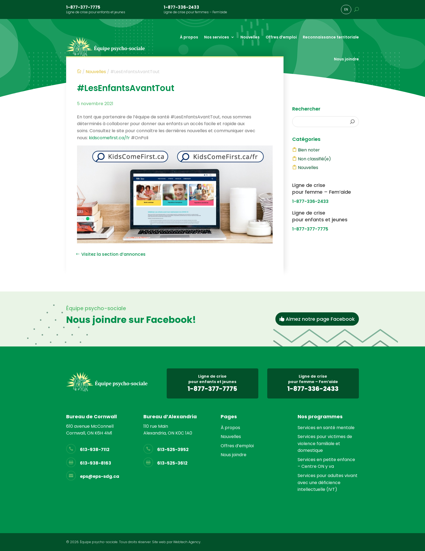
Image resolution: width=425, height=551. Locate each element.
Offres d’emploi (281, 37)
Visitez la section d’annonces (113, 254)
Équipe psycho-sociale (99, 542)
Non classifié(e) (314, 159)
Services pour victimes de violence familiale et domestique (325, 443)
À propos (189, 37)
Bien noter (309, 150)
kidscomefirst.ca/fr (109, 138)
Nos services (216, 37)
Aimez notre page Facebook (320, 319)
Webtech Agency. (187, 542)
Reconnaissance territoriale (331, 37)
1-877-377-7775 (83, 7)
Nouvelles (250, 37)
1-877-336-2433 (181, 7)
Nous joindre (346, 59)
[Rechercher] (352, 121)
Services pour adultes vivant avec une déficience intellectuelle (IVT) (328, 482)
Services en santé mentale (326, 427)
